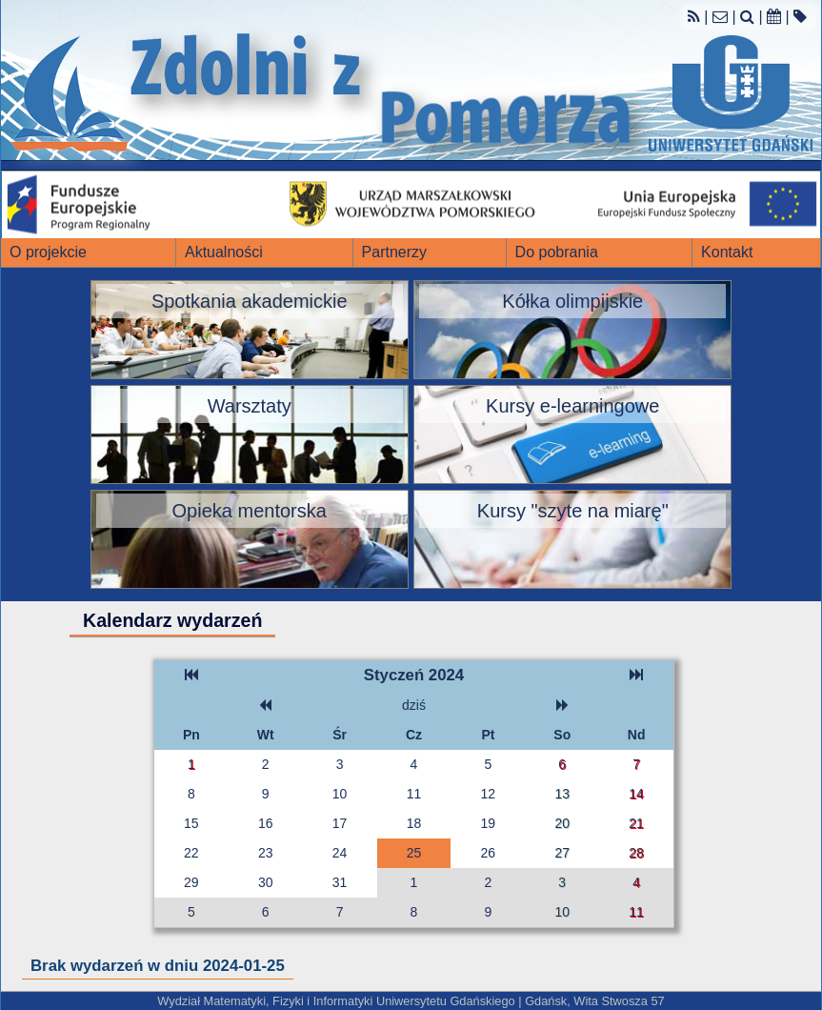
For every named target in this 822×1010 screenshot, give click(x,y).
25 (414, 852)
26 (488, 852)
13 (562, 793)
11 (414, 793)
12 (488, 793)
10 (340, 793)
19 (488, 823)
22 (191, 852)
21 (636, 823)
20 (562, 823)
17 (340, 823)
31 (340, 882)
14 (636, 793)
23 (265, 852)
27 (562, 852)
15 (191, 823)
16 (265, 823)
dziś (414, 705)
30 (265, 882)
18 (414, 823)
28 (636, 852)
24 (340, 852)
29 (191, 882)
